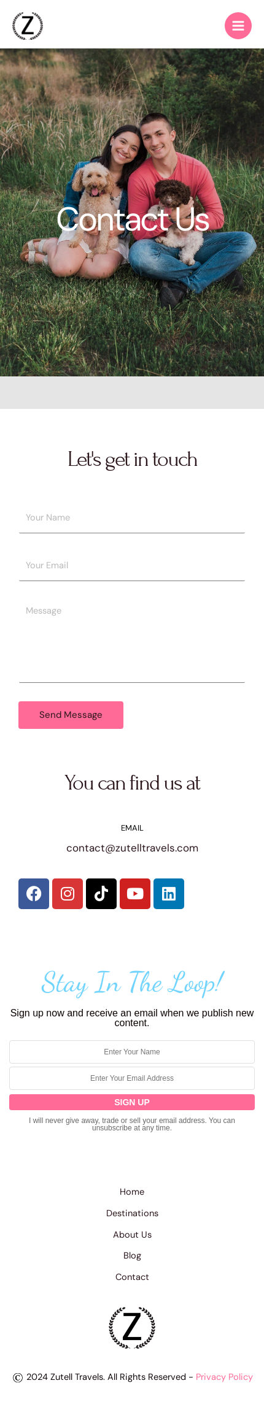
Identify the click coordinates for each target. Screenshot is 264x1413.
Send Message (71, 715)
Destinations (132, 1213)
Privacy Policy (224, 1377)
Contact (132, 1277)
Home (132, 1192)
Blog (132, 1256)
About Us (132, 1235)
